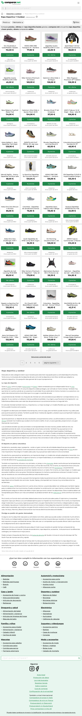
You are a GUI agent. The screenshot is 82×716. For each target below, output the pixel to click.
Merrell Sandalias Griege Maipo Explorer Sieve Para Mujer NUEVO (72, 336)
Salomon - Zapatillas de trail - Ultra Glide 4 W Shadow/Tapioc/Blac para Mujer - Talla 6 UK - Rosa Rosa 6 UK (72, 272)
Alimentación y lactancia (12, 614)
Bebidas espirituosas (11, 582)
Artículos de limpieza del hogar (15, 616)
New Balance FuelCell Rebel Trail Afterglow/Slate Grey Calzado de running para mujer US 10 (9, 111)
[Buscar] (2, 8)
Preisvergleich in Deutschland (41, 706)
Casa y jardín (7, 592)
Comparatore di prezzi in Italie (41, 698)
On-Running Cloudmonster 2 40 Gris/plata (51, 240)
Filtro (76, 22)
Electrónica (46, 608)
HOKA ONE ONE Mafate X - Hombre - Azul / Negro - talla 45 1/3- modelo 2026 (51, 175)
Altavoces (46, 611)
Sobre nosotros (41, 686)
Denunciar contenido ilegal (41, 357)
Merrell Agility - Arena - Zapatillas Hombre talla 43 (10, 175)
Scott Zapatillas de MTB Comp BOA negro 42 (30, 240)
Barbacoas (7, 603)
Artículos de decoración (12, 600)
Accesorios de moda (51, 643)
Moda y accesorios (49, 639)
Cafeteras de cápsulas (51, 619)
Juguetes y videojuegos (52, 624)
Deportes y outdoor (14, 14)
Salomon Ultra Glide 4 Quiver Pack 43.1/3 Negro (30, 111)
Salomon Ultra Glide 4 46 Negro (51, 79)
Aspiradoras (47, 614)
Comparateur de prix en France (41, 700)
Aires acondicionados (11, 598)
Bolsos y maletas (49, 646)
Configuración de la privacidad (41, 691)
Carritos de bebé (9, 635)
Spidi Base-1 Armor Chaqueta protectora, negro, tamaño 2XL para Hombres (72, 47)
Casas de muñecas (50, 632)
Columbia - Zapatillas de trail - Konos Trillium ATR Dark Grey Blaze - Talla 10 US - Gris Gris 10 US (51, 304)
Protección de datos (41, 678)
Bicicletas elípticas (50, 600)
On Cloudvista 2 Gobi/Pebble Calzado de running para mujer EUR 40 (10, 47)
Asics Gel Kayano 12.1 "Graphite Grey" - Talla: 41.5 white (9, 336)
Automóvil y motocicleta (52, 576)
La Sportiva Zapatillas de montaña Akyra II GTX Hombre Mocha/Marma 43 (31, 175)
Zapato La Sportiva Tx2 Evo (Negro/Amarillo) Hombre (9, 304)
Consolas (46, 635)
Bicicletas (46, 598)
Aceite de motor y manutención (55, 582)
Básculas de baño (9, 619)
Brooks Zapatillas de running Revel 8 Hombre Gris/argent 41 (51, 143)
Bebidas (6, 579)
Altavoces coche (49, 587)
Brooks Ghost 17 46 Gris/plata (51, 111)
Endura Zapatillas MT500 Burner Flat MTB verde (72, 207)
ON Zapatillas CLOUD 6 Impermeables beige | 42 (72, 175)
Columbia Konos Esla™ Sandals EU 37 (72, 143)
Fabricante (18, 22)
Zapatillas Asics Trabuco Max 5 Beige (51, 207)
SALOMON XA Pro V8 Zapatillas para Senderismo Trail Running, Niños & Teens (72, 304)
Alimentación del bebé (12, 611)
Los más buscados (41, 680)
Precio (6, 22)
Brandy (6, 584)
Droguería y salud (9, 608)
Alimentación (7, 576)
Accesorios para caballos (12, 643)
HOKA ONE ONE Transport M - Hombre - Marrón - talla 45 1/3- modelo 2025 (30, 47)
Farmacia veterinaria (11, 651)
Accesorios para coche (51, 579)
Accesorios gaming (50, 627)
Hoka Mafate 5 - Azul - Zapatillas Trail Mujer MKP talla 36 (10, 143)
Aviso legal (41, 675)
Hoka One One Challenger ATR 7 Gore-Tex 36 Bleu (9, 240)
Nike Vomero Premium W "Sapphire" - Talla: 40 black (31, 272)
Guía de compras (41, 689)
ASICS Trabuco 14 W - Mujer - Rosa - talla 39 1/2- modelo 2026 (72, 111)
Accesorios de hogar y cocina (14, 595)
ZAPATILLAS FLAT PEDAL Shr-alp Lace (30, 143)
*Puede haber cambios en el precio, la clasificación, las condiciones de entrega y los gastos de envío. (41, 712)
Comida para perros (10, 648)
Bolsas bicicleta (49, 603)
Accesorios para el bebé (12, 627)
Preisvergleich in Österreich (41, 703)
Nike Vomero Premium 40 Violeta (31, 79)
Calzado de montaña (51, 651)
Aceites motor (48, 584)
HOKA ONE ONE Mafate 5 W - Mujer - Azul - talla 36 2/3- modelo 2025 (30, 336)
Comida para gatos (10, 646)
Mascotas (5, 639)
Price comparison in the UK (41, 709)
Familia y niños (8, 624)
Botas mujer (47, 648)
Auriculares (47, 616)
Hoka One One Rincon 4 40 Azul (9, 207)
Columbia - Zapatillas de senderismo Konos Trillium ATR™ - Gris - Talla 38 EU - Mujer (30, 207)
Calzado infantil (9, 632)
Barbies (46, 630)
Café (4, 587)
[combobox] (42, 8)
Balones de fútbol (50, 595)
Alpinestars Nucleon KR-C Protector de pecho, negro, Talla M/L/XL (51, 272)
